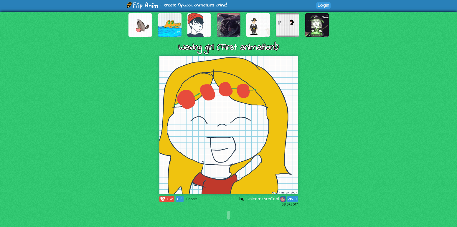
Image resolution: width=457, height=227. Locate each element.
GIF (179, 199)
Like (166, 199)
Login (323, 5)
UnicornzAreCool (266, 198)
